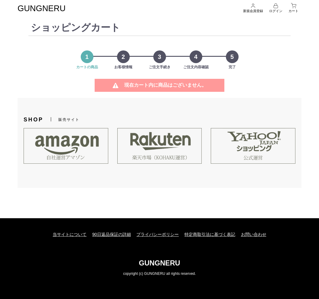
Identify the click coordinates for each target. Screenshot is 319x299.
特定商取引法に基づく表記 (211, 233)
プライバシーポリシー (157, 233)
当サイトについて (66, 233)
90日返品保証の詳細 (109, 233)
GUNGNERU (45, 8)
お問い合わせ (257, 233)
